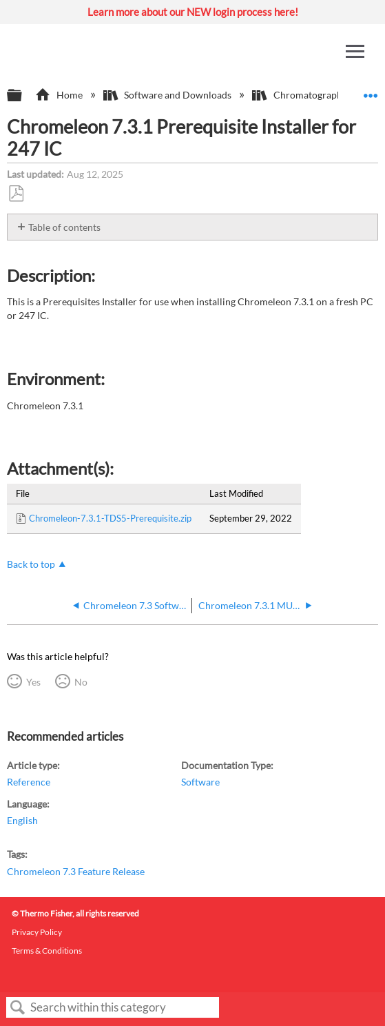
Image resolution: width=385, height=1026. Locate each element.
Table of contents (64, 227)
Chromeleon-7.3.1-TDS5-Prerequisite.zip (110, 518)
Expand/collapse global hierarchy (23, 96)
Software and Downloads (168, 95)
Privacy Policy (37, 932)
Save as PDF (15, 194)
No (80, 682)
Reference (28, 782)
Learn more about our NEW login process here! (192, 12)
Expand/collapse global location (370, 91)
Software (200, 782)
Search (18, 1007)
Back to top (31, 564)
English (22, 820)
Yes (33, 682)
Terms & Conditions (47, 950)
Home (59, 95)
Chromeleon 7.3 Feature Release (76, 871)
